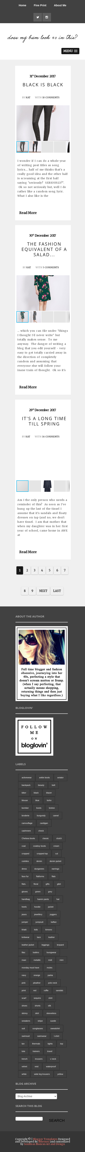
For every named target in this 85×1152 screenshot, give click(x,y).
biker (24, 793)
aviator (60, 777)
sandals (59, 990)
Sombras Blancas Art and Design (44, 1144)
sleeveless (51, 1013)
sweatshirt (55, 1028)
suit (23, 1028)
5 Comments (51, 267)
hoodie (37, 907)
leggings (45, 945)
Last (57, 591)
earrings (55, 869)
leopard (60, 945)
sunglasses (37, 1028)
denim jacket (55, 861)
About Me (60, 5)
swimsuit (26, 1036)
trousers (38, 1059)
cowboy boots (39, 846)
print (24, 990)
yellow (60, 1074)
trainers (36, 1051)
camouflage (27, 823)
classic (45, 838)
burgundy (41, 815)
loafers (36, 952)
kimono (48, 929)
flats (54, 876)
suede (53, 1021)
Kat (28, 97)
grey (50, 891)
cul (56, 853)
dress (24, 869)
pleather (37, 983)
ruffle (46, 990)
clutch (59, 838)
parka (50, 975)
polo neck (52, 983)
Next (43, 591)
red (34, 990)
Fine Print (40, 5)
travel (49, 1051)
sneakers (26, 1021)
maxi (24, 960)
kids (36, 929)
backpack (26, 785)
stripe (40, 1021)
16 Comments (51, 436)
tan (23, 1044)
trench (25, 1059)
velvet (24, 1066)
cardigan (44, 823)
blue (37, 800)
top (61, 1044)
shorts (37, 1005)
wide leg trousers (42, 1074)
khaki (24, 929)
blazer (49, 793)
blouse (25, 800)
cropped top (42, 853)
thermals (36, 1044)
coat (24, 846)
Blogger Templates (45, 1139)
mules (49, 967)
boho (49, 800)
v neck (53, 1059)
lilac (23, 952)
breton (52, 808)
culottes (25, 861)
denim (39, 861)
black (36, 793)
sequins (37, 998)
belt (53, 785)
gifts (47, 884)
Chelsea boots (28, 838)
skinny (25, 1013)
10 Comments (51, 97)
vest (37, 1066)
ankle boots (44, 777)
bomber (25, 808)
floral (36, 884)
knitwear (25, 937)
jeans (24, 914)
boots (38, 808)
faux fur (25, 876)
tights (50, 1044)
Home (22, 5)
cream (56, 846)
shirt (51, 998)
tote (23, 1051)
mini (61, 960)
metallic (37, 960)
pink (24, 983)
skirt (37, 1013)
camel (56, 815)
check (41, 831)
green (38, 891)
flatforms (40, 876)
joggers (53, 914)
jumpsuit (39, 922)
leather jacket (28, 945)
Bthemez (43, 1141)
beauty (41, 785)
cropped (25, 853)
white (24, 1074)
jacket (50, 907)
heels (24, 907)
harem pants (43, 899)
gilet (59, 884)
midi (50, 960)
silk (49, 1005)
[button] (66, 123)
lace (39, 937)
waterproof (51, 1066)
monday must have (30, 967)
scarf (24, 998)
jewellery (38, 914)
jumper (25, 922)
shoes (24, 1005)
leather (51, 937)
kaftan (53, 922)
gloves (25, 891)
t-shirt (56, 1036)
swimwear (41, 1036)
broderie (25, 815)
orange (37, 975)
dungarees (39, 869)
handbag (26, 899)
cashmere (26, 831)
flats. (24, 884)
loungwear (51, 952)
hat (57, 899)
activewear (27, 777)
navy (24, 975)
